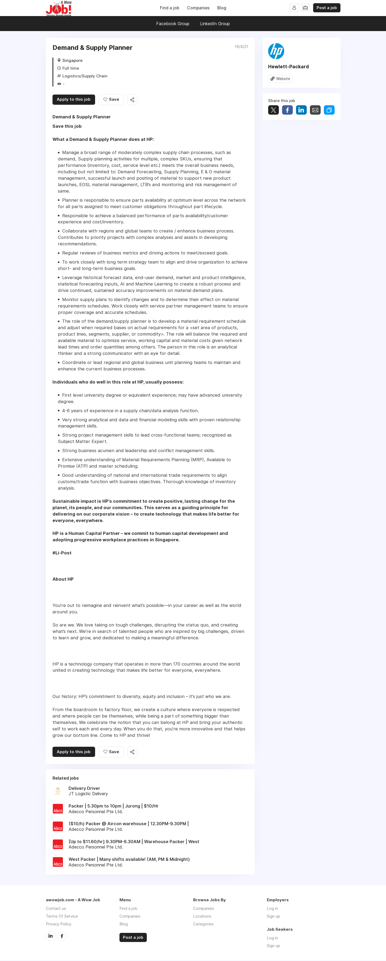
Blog (221, 7)
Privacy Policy (58, 924)
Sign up (273, 916)
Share (287, 110)
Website (283, 79)
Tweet (273, 110)
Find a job (169, 7)
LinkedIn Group (215, 23)
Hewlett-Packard (288, 66)
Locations (202, 916)
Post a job (327, 7)
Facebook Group (172, 23)
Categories (203, 924)
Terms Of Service (62, 916)
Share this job (134, 100)
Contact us (56, 909)
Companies (198, 7)
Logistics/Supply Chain (84, 75)
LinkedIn (50, 936)
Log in (272, 909)
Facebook (61, 936)
